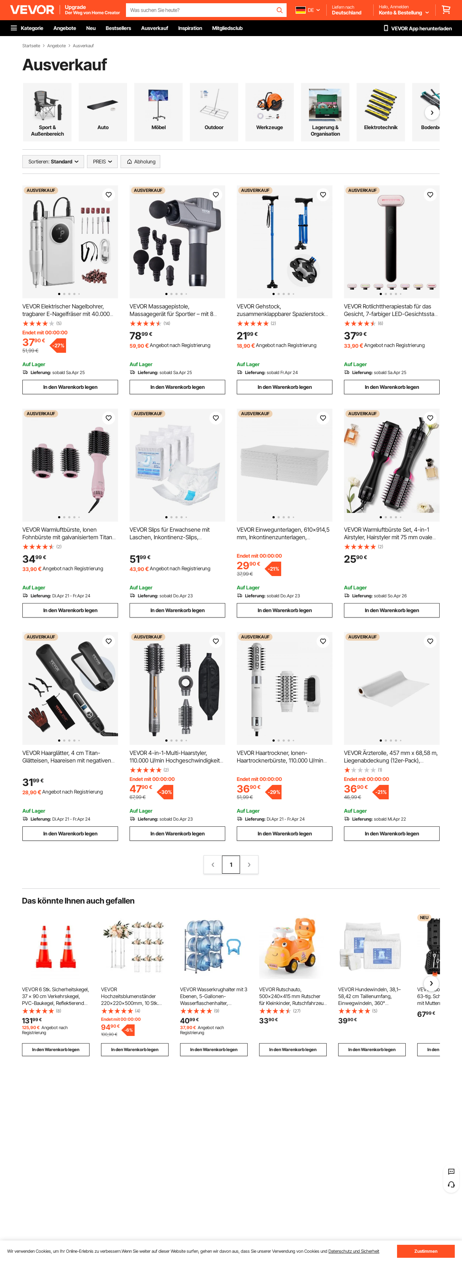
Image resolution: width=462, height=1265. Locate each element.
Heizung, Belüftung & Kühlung (269, 130)
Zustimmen (425, 1251)
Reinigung (325, 127)
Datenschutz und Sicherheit (353, 1251)
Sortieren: (39, 161)
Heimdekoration (436, 127)
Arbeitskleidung (103, 127)
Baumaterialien (158, 127)
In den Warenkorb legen (70, 387)
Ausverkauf (83, 45)
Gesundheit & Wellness (47, 130)
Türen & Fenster (214, 127)
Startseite (31, 45)
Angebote (56, 45)
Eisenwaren (380, 127)
